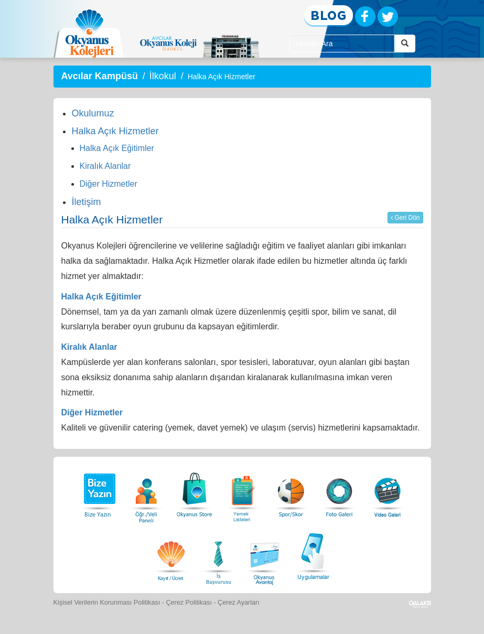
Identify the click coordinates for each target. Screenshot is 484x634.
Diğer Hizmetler (108, 183)
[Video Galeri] (387, 492)
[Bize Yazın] (98, 492)
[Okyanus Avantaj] (265, 555)
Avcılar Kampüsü (99, 76)
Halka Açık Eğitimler (117, 148)
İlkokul (162, 76)
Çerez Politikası (189, 602)
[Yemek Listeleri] (243, 492)
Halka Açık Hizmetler (115, 131)
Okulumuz (93, 113)
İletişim (86, 202)
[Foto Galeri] (339, 492)
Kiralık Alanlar (105, 166)
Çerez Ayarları (239, 602)
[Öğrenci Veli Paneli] (146, 492)
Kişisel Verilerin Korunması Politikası (106, 602)
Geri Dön (405, 217)
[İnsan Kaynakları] (218, 555)
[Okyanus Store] (194, 492)
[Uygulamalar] (313, 555)
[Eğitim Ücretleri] (171, 555)
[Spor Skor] (291, 492)
